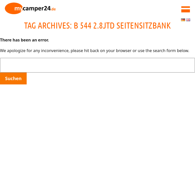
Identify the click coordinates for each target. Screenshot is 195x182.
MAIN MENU (185, 9)
